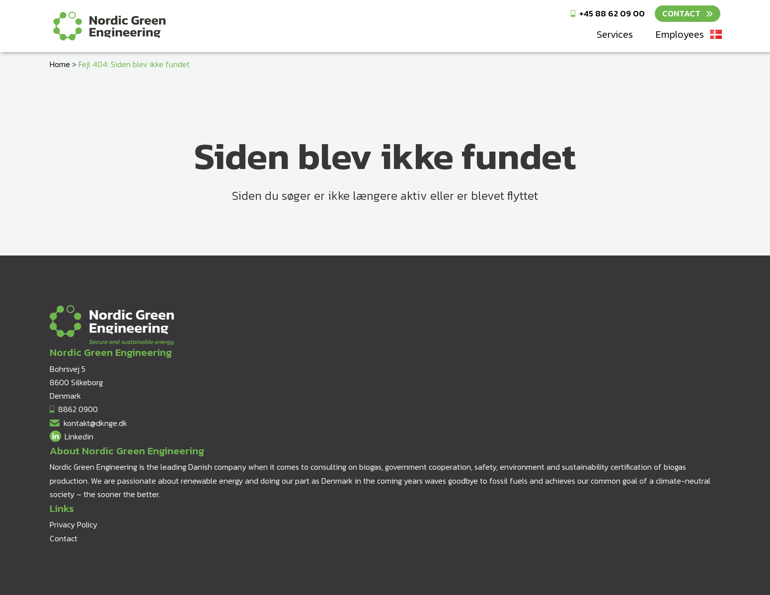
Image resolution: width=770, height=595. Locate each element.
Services (615, 34)
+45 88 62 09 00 (612, 13)
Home (60, 64)
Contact (681, 13)
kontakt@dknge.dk (95, 423)
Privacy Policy (73, 524)
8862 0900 (78, 409)
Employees (680, 34)
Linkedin (79, 436)
